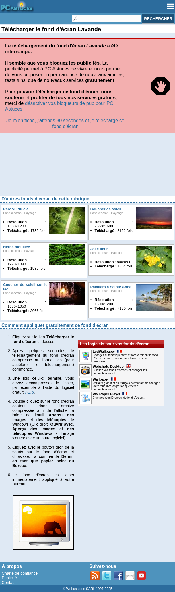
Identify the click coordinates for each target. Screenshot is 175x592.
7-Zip (29, 392)
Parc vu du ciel (16, 209)
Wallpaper (104, 379)
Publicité (9, 578)
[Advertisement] (87, 166)
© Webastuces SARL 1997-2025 (87, 589)
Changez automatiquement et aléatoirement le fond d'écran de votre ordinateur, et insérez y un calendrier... (125, 358)
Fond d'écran (12, 213)
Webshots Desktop (112, 367)
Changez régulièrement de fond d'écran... (119, 397)
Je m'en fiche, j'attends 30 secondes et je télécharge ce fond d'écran (65, 123)
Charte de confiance (20, 573)
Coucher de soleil (105, 209)
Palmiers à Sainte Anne (110, 287)
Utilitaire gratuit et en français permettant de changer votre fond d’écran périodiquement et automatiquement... (126, 386)
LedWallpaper (107, 352)
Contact (8, 582)
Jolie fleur (99, 249)
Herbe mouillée (16, 247)
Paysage (30, 213)
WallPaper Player (110, 394)
